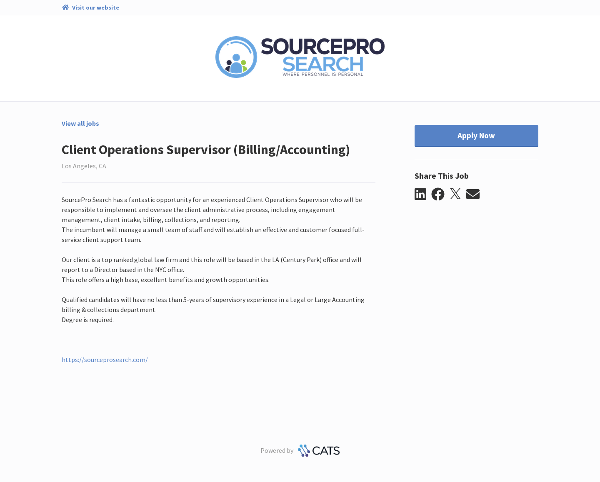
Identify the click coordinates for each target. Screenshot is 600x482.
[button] (423, 194)
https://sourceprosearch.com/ (105, 359)
